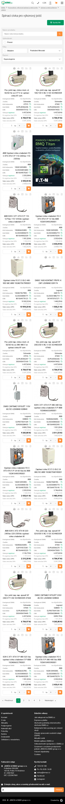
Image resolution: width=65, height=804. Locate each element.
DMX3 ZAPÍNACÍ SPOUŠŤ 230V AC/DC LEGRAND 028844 (48, 596)
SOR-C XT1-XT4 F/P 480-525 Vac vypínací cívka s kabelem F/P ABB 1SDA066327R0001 (17, 660)
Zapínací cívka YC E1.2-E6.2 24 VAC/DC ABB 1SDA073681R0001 (48, 470)
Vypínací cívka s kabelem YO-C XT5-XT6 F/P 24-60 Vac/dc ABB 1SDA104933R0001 (16, 471)
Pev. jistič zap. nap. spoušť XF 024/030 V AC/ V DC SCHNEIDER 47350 (48, 534)
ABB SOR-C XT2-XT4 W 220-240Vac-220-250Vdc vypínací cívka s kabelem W (17, 534)
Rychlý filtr (55, 23)
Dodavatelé (5, 737)
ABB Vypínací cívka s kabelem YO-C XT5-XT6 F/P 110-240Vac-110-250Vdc (17, 156)
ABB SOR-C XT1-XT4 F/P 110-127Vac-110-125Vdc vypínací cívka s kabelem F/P (16, 219)
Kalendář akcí (6, 728)
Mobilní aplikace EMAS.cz (44, 741)
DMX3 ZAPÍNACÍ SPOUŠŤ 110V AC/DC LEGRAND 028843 (16, 407)
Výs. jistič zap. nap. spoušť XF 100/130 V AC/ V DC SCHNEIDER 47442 (48, 93)
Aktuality (4, 723)
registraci (11, 112)
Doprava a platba (40, 720)
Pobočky (4, 731)
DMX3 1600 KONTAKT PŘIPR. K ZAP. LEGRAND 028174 (48, 281)
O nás (3, 720)
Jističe (3, 10)
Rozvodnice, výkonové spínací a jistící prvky (23, 8)
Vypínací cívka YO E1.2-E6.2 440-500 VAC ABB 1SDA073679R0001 (17, 281)
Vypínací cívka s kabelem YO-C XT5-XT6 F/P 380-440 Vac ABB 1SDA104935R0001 (48, 660)
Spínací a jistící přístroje (49, 8)
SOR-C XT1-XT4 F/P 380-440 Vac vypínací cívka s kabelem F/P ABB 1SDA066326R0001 (48, 408)
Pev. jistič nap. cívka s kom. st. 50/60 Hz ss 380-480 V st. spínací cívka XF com (16, 345)
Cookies (37, 754)
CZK (44, 3)
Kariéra (4, 734)
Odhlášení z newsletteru (10, 740)
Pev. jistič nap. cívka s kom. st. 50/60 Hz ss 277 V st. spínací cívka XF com (16, 93)
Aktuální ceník (39, 738)
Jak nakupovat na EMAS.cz (44, 717)
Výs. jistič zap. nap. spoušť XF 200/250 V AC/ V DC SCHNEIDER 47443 (48, 345)
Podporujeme (6, 726)
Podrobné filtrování (45, 51)
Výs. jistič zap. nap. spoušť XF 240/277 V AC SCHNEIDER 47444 (17, 596)
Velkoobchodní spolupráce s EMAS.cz (49, 744)
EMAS (3, 8)
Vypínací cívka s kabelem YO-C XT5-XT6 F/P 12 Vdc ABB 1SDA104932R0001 (48, 219)
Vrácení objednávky (41, 752)
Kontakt (4, 717)
